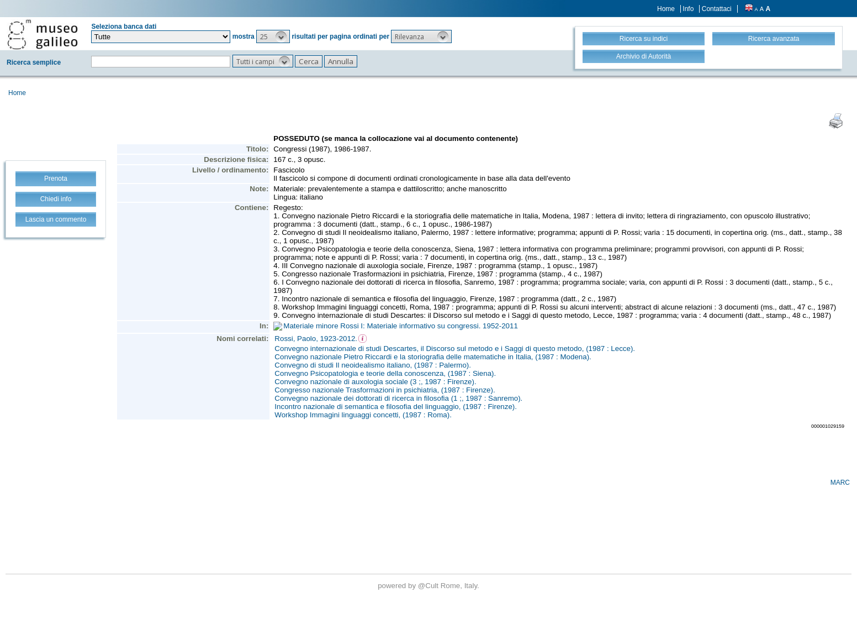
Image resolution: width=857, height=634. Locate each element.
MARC (840, 482)
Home (666, 9)
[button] (273, 36)
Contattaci (717, 9)
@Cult (429, 585)
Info (688, 9)
